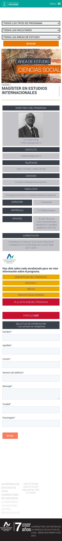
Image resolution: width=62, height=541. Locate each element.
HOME (5, 84)
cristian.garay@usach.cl (31, 142)
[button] (53, 3)
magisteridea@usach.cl (31, 155)
